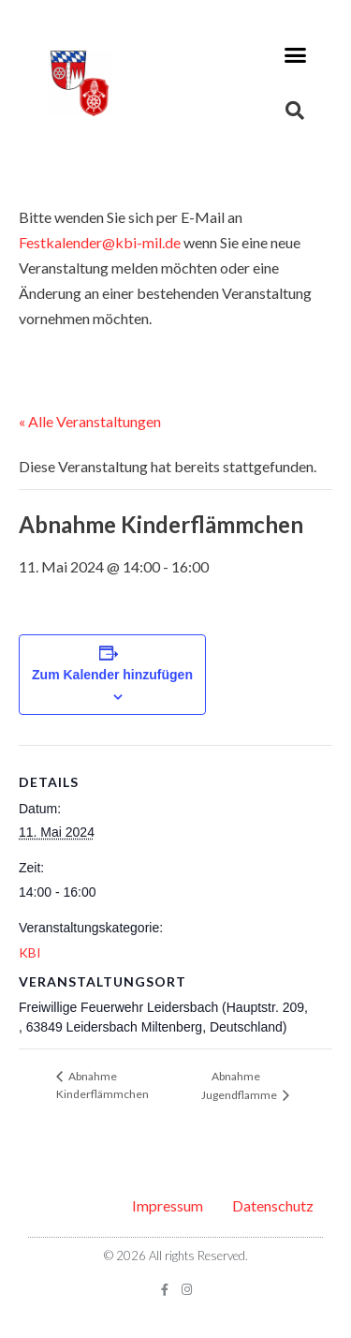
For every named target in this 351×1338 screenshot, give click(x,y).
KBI (30, 952)
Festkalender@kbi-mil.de (100, 242)
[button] (296, 55)
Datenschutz (273, 1205)
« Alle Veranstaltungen (90, 421)
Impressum (167, 1205)
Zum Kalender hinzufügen (112, 674)
